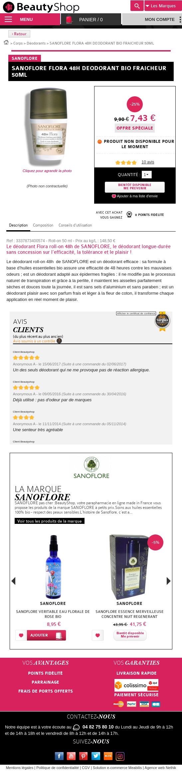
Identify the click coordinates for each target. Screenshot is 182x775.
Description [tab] (18, 225)
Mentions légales (20, 768)
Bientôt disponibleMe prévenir (130, 634)
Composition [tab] (43, 225)
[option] (53, 589)
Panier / (91, 19)
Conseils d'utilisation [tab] (75, 225)
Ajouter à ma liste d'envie (137, 196)
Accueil (6, 42)
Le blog (109, 757)
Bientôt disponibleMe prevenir (134, 186)
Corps (18, 43)
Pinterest (85, 757)
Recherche (137, 5)
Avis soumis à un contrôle (34, 341)
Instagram (121, 757)
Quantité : (129, 174)
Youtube (72, 757)
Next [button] (169, 581)
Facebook (60, 757)
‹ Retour (19, 34)
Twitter (97, 757)
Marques (160, 6)
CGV (86, 768)
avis (147, 162)
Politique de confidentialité (57, 768)
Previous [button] (13, 583)
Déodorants (36, 43)
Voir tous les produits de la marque (49, 521)
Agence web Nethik (160, 768)
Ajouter (39, 635)
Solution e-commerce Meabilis (117, 768)
